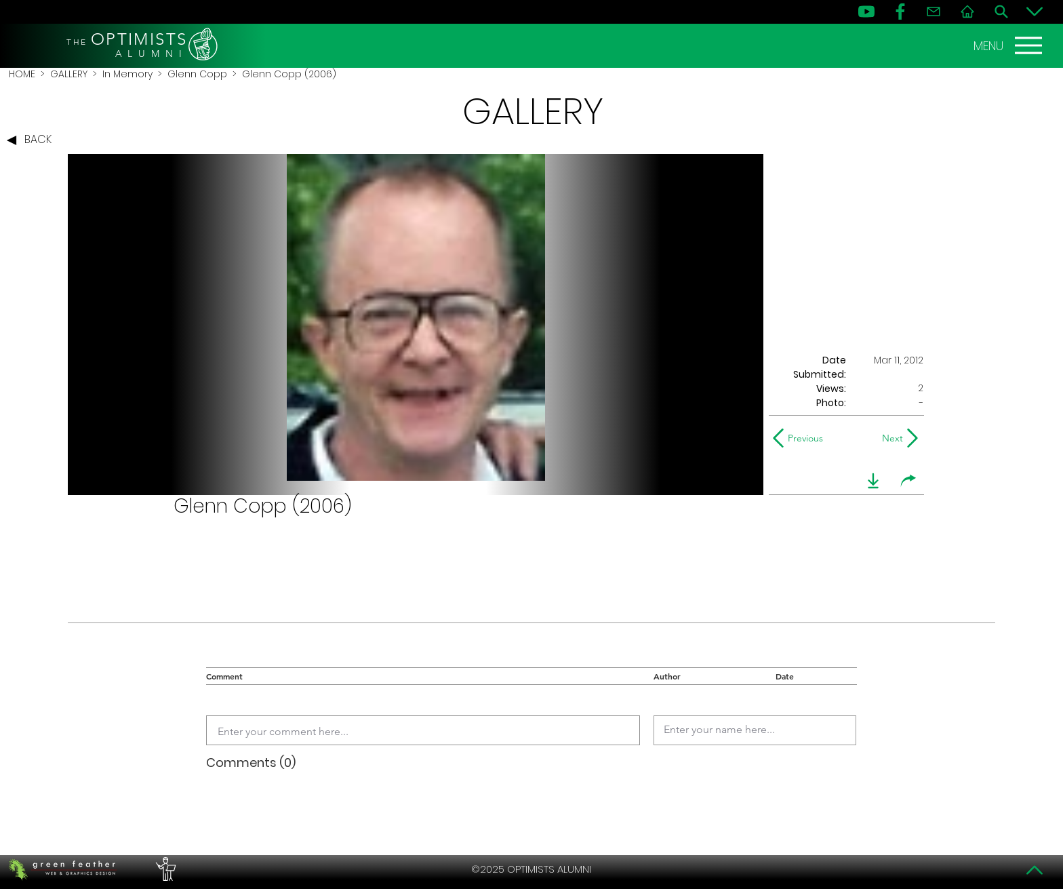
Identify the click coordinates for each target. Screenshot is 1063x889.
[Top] (1034, 870)
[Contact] (933, 11)
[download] (873, 480)
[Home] (967, 11)
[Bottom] (1034, 11)
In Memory (127, 74)
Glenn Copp (197, 74)
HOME (22, 74)
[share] (908, 480)
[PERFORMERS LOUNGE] (164, 869)
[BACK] (32, 140)
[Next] (890, 438)
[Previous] (801, 438)
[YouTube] (866, 11)
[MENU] (1009, 45)
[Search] (1001, 11)
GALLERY (68, 74)
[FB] (900, 11)
